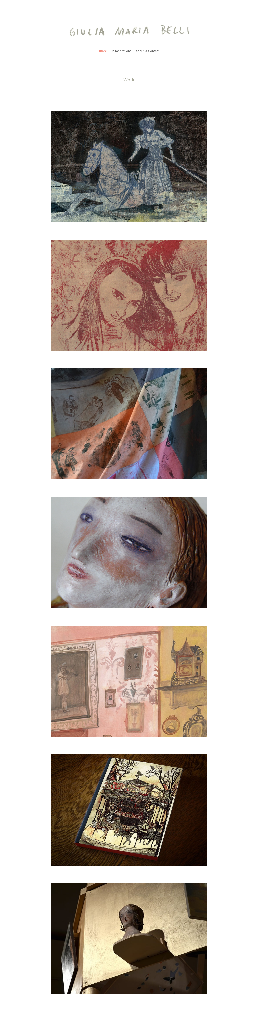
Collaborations (121, 51)
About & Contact (147, 51)
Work (102, 51)
